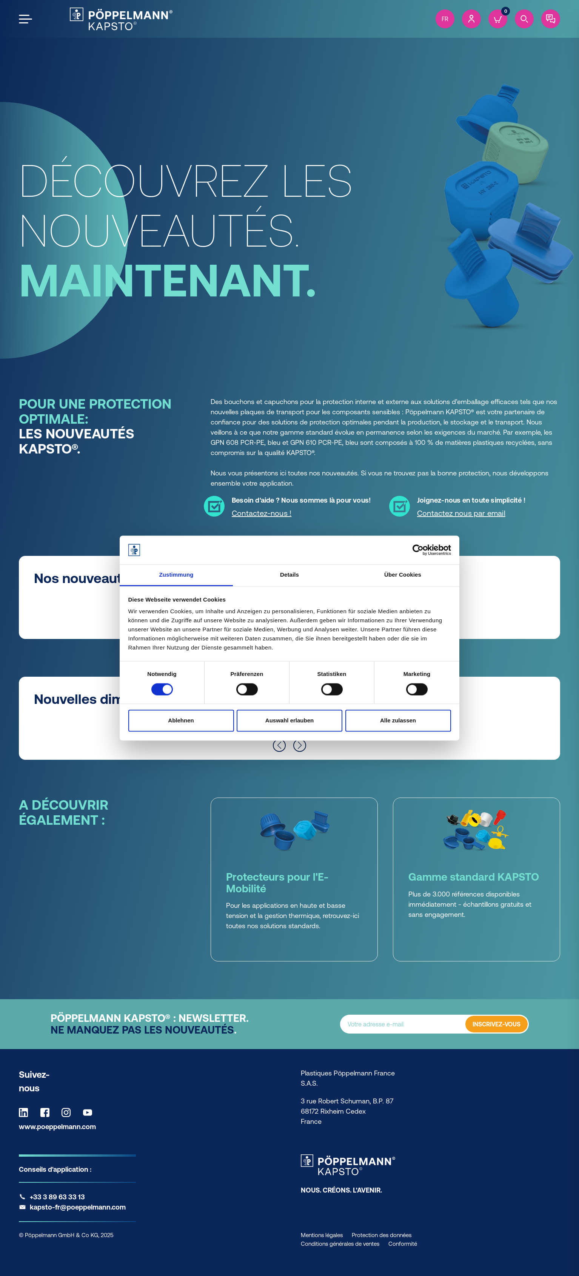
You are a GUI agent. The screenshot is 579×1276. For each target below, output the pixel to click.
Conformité (402, 1244)
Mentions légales (322, 1235)
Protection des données (381, 1235)
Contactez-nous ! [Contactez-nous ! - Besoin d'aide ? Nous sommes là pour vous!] (261, 513)
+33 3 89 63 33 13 (57, 1197)
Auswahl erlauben (289, 720)
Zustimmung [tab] (176, 575)
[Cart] (497, 18)
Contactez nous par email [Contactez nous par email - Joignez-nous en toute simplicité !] (461, 513)
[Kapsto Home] (121, 19)
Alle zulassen (398, 720)
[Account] (471, 18)
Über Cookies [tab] (402, 575)
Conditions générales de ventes (340, 1244)
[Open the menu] (25, 19)
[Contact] (550, 18)
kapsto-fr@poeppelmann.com (78, 1207)
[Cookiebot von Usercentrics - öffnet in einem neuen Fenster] (418, 549)
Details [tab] (289, 575)
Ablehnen (181, 720)
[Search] (524, 18)
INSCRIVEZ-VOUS (496, 1024)
